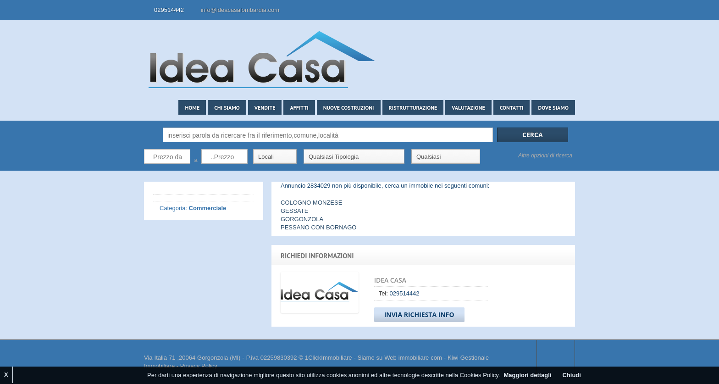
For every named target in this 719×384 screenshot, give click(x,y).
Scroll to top (555, 358)
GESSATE (294, 210)
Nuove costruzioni (348, 107)
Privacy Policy (198, 365)
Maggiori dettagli (527, 375)
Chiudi (571, 375)
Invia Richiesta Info (419, 314)
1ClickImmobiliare (328, 357)
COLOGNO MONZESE (311, 202)
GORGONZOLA (302, 219)
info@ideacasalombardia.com (240, 9)
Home (192, 107)
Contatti (512, 107)
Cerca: (151, 135)
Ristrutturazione (413, 107)
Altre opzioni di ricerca (545, 155)
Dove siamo (553, 107)
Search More (564, 175)
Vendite (265, 107)
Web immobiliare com (413, 357)
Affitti (299, 107)
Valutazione (468, 107)
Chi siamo (227, 107)
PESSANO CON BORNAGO (318, 227)
